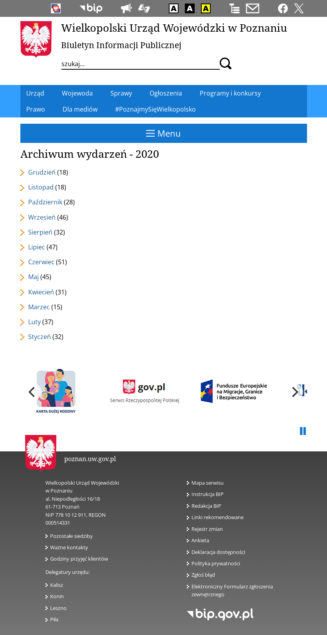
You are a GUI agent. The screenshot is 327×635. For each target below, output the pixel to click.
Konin (57, 596)
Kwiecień (41, 292)
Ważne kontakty (69, 547)
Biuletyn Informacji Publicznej (121, 45)
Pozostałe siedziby (71, 535)
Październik (45, 202)
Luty (34, 322)
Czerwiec (41, 262)
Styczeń (39, 336)
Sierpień (40, 232)
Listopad (41, 187)
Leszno (58, 608)
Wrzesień (42, 217)
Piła (54, 619)
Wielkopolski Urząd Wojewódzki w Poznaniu (174, 27)
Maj (33, 276)
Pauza (303, 431)
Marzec (39, 307)
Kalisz (56, 584)
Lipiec (36, 247)
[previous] (33, 391)
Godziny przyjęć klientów (79, 558)
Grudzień (42, 172)
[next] (294, 391)
